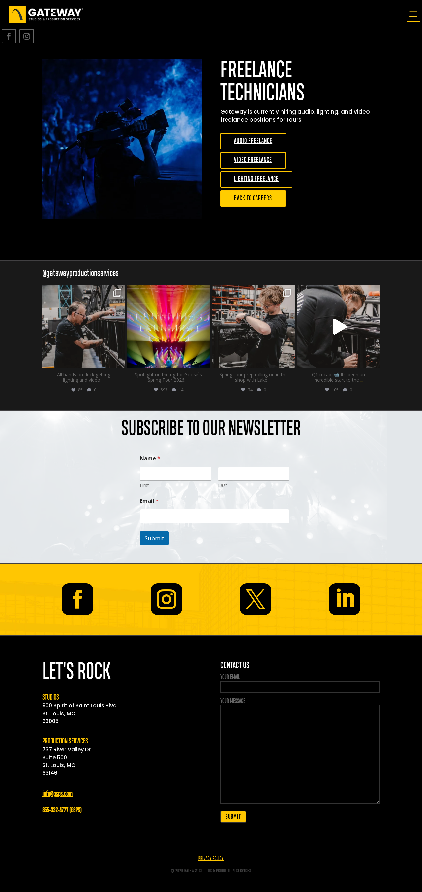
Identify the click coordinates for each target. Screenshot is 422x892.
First (144, 485)
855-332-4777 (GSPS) (61, 810)
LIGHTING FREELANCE (256, 179)
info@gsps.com (57, 794)
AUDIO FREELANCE (253, 141)
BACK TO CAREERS (253, 198)
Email (149, 501)
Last (222, 485)
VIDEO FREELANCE (253, 160)
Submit (154, 538)
